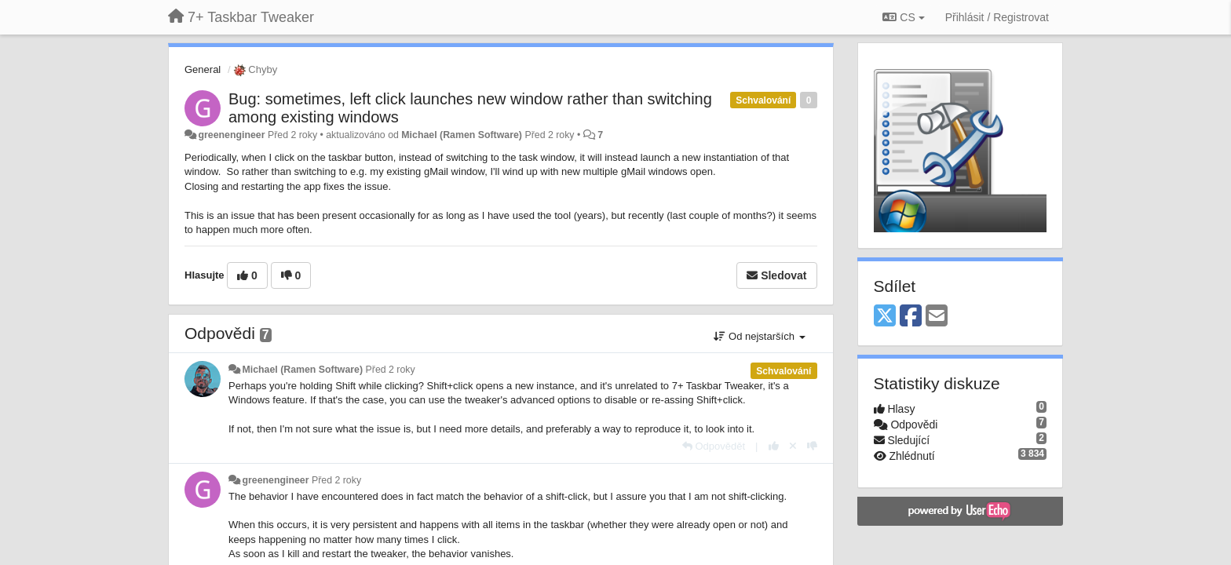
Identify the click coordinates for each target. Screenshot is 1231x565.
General (202, 69)
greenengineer (231, 134)
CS (903, 17)
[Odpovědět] (713, 446)
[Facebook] (911, 316)
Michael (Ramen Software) (461, 134)
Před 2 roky (390, 369)
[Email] (937, 316)
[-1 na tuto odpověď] (812, 446)
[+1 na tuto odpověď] (774, 446)
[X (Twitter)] (885, 316)
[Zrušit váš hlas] (793, 446)
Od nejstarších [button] (759, 336)
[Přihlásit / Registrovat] (997, 17)
